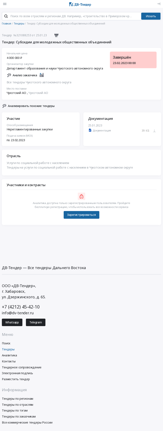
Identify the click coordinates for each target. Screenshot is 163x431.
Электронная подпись (17, 373)
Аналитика (9, 355)
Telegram (35, 322)
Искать (151, 16)
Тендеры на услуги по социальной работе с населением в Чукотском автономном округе (70, 167)
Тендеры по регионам (17, 399)
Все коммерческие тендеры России (27, 422)
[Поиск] (6, 16)
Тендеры (8, 349)
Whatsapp (12, 322)
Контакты (9, 361)
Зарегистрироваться (81, 215)
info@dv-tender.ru (18, 312)
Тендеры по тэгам (15, 411)
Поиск (6, 343)
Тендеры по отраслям (17, 405)
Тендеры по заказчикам (19, 416)
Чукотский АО (38, 93)
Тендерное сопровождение (21, 367)
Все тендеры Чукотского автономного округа (39, 82)
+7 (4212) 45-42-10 (20, 307)
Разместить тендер (16, 379)
